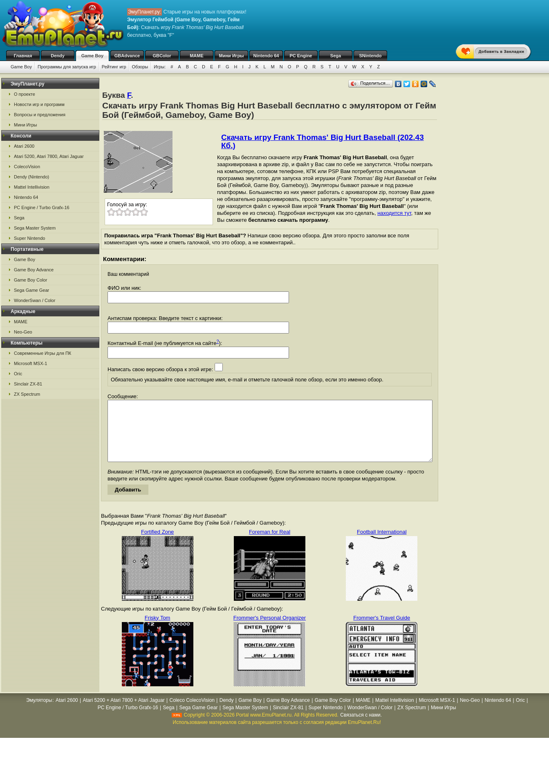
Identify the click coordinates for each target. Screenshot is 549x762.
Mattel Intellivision (31, 187)
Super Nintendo (29, 238)
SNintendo (370, 55)
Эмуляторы (39, 712)
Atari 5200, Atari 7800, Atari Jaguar (49, 156)
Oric (18, 373)
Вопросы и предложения (39, 114)
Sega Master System (35, 227)
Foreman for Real (269, 544)
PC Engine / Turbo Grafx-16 (41, 207)
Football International (381, 544)
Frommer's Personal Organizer (269, 630)
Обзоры (140, 66)
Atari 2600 (24, 146)
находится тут (394, 213)
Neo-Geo (23, 331)
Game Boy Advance (34, 269)
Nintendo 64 (266, 55)
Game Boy (92, 55)
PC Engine (300, 55)
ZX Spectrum (27, 394)
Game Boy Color (30, 279)
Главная (23, 55)
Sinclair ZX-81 (28, 383)
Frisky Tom (157, 630)
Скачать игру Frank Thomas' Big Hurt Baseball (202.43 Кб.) (322, 141)
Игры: (160, 66)
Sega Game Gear (31, 290)
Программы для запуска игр (67, 66)
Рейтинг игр (114, 66)
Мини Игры (231, 55)
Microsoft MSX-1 (30, 363)
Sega (335, 55)
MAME (197, 55)
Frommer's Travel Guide (381, 630)
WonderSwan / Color (34, 300)
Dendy (58, 55)
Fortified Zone (157, 544)
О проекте (24, 94)
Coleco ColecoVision (192, 712)
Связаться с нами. (361, 727)
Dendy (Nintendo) (31, 176)
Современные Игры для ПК (42, 353)
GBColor (161, 55)
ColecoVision (27, 166)
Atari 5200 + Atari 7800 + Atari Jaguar (124, 712)
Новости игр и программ (39, 104)
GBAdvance (127, 55)
